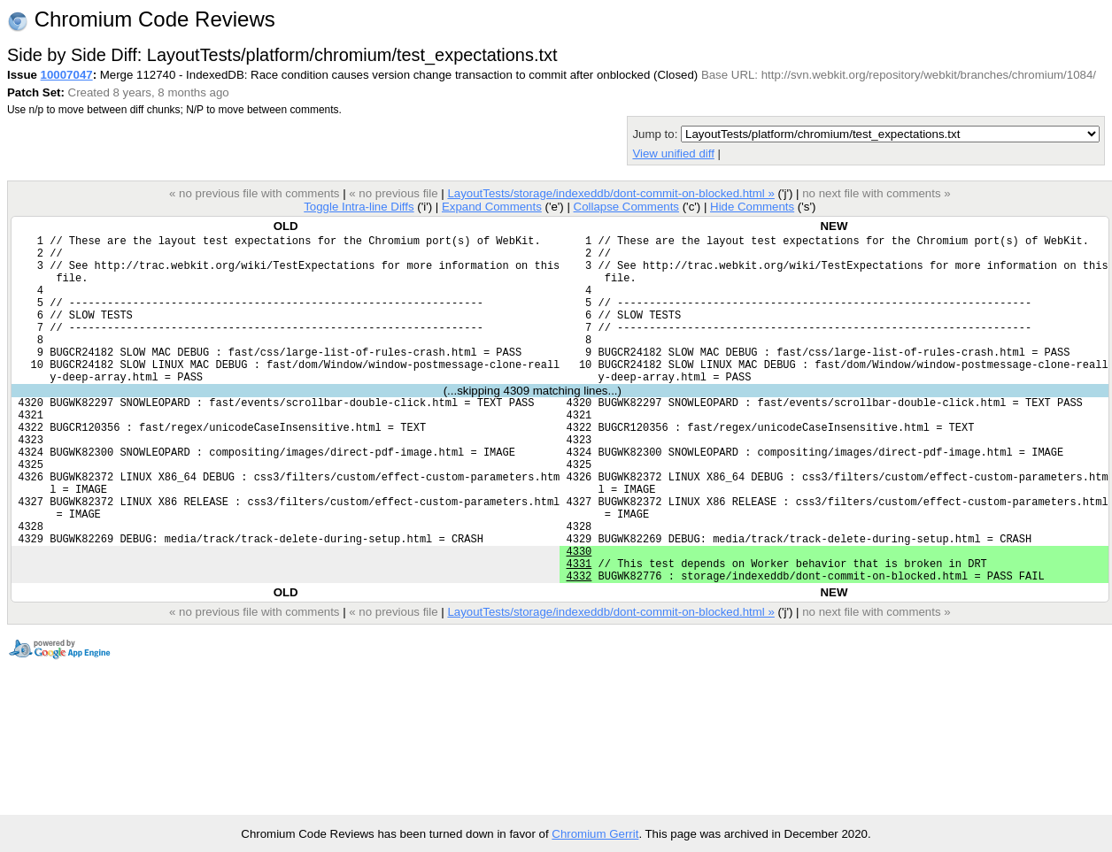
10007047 (67, 74)
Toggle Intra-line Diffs (358, 206)
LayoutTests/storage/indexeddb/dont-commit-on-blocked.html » (610, 193)
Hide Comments (752, 206)
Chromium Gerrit (595, 833)
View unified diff (673, 153)
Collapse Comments (625, 206)
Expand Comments (492, 206)
